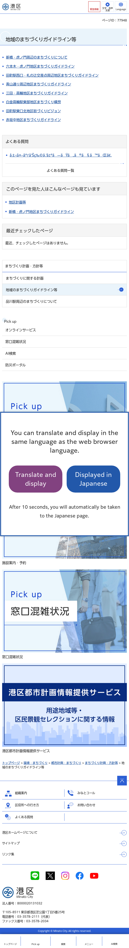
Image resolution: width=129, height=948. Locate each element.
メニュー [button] (89, 944)
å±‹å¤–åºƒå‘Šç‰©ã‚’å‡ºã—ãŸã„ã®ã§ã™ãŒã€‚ (61, 155)
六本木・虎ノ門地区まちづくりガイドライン (40, 66)
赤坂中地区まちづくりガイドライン (33, 120)
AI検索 (114, 944)
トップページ (11, 762)
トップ (10, 944)
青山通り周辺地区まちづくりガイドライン (38, 84)
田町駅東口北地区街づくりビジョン (33, 111)
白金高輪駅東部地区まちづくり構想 (33, 102)
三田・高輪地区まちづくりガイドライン (37, 93)
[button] (94, 6)
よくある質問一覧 (60, 170)
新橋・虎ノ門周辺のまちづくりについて (37, 57)
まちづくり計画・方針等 (101, 762)
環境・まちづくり (36, 762)
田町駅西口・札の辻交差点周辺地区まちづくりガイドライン (52, 75)
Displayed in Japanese (93, 479)
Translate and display (35, 479)
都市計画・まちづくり (66, 762)
